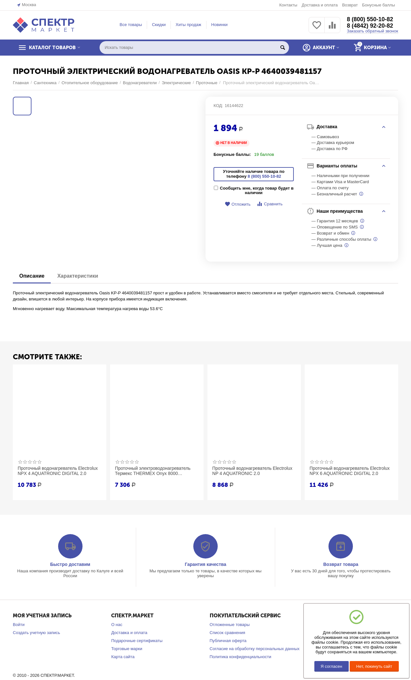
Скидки (159, 24)
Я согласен (331, 666)
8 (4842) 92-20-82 (370, 25)
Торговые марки (126, 648)
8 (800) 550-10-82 (370, 19)
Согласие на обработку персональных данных (255, 648)
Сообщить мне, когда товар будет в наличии (253, 190)
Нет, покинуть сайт (374, 666)
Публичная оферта (228, 640)
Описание (31, 276)
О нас (116, 624)
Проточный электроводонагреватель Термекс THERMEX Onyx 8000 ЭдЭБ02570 (153, 471)
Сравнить (270, 204)
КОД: (218, 105)
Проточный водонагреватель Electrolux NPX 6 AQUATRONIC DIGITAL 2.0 (350, 471)
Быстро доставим (70, 564)
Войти (18, 624)
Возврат (350, 5)
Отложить (237, 204)
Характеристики (77, 276)
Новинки (219, 24)
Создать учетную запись (36, 632)
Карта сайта (123, 656)
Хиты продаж (188, 24)
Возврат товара (340, 564)
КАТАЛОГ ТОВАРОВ (52, 47)
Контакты (288, 5)
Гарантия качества (205, 564)
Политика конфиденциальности (240, 656)
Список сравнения (227, 632)
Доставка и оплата (319, 5)
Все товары (131, 24)
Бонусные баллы (378, 5)
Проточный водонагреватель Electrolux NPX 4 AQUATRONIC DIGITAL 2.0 (58, 471)
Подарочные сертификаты (136, 640)
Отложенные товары (230, 624)
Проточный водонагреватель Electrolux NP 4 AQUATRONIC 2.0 (252, 471)
